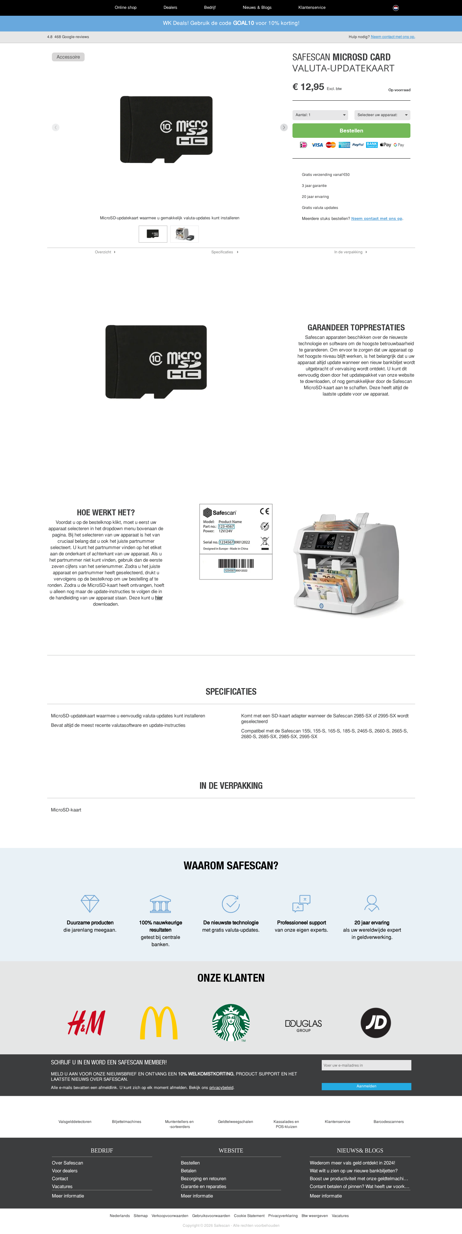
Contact (60, 1179)
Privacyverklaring (283, 1216)
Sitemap (141, 1216)
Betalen (188, 1171)
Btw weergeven (315, 1216)
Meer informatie (68, 1196)
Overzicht (103, 252)
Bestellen (351, 130)
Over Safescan (67, 1163)
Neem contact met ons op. (393, 37)
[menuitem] (69, 8)
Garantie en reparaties (203, 1187)
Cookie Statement (249, 1216)
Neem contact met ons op (376, 218)
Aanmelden (366, 1086)
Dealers (170, 8)
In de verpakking (348, 252)
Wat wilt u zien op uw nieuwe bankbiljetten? (354, 1171)
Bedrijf (210, 8)
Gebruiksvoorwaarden (211, 1216)
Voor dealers (65, 1171)
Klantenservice (312, 8)
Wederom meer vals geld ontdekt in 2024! (352, 1163)
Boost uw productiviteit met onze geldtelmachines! (361, 1179)
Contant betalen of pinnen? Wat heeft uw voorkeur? (362, 1187)
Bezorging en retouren (203, 1179)
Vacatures (62, 1187)
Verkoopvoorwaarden (170, 1216)
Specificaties (222, 252)
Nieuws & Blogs (257, 8)
